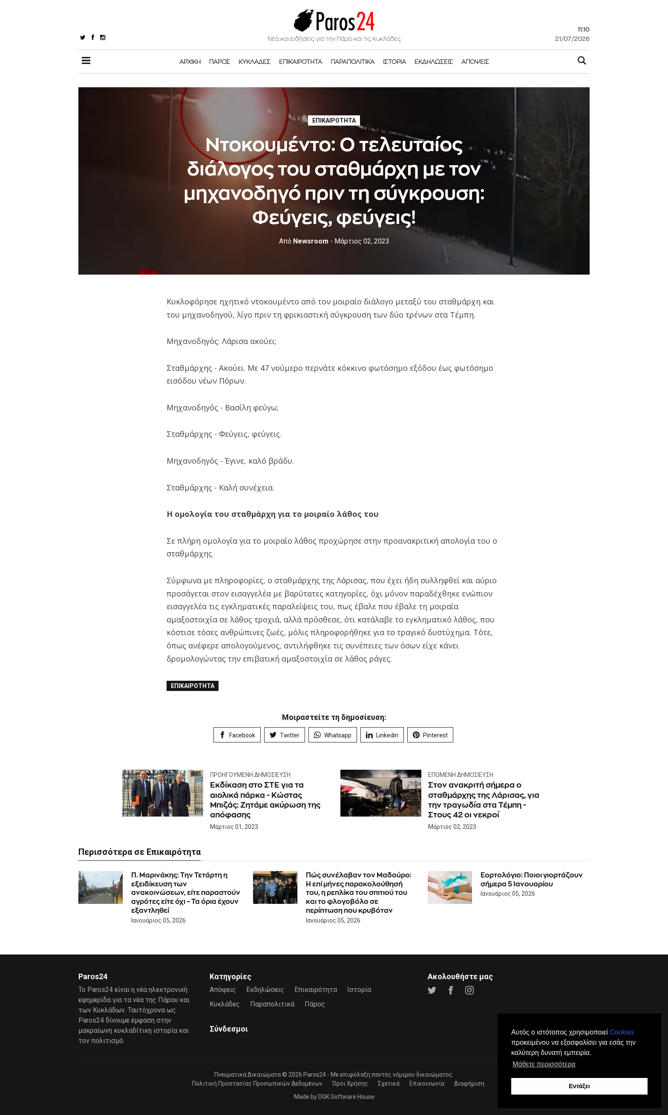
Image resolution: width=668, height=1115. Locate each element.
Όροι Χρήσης (350, 1083)
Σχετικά (389, 1083)
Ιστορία (394, 61)
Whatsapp (332, 735)
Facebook (237, 735)
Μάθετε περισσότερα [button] (544, 1064)
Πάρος (219, 61)
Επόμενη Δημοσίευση (460, 774)
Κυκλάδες (255, 61)
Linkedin (382, 735)
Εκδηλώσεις (434, 61)
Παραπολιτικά (352, 61)
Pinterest (430, 735)
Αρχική (190, 61)
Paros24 (314, 1074)
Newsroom (303, 241)
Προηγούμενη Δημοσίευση (250, 774)
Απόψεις (475, 61)
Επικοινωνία (426, 1083)
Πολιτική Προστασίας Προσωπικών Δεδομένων (257, 1083)
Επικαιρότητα (300, 61)
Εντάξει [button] (579, 1086)
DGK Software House (346, 1096)
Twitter (284, 735)
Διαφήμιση (469, 1083)
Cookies (622, 1032)
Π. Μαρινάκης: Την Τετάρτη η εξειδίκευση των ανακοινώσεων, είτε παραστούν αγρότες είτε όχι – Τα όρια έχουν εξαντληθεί (185, 892)
